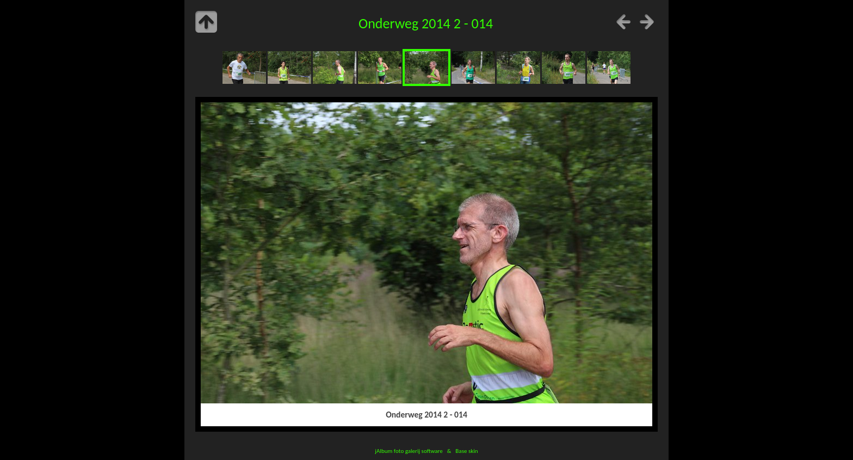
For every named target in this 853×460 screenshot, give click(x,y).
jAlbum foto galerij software (408, 451)
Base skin (466, 451)
